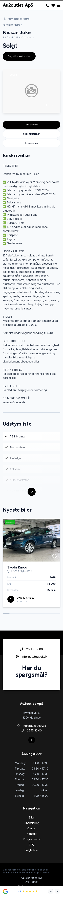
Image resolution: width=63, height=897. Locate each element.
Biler (17, 24)
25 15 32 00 (31, 662)
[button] (47, 104)
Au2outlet (8, 24)
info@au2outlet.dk (31, 670)
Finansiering (31, 143)
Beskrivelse (32, 124)
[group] (31, 91)
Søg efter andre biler (19, 56)
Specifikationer (31, 133)
